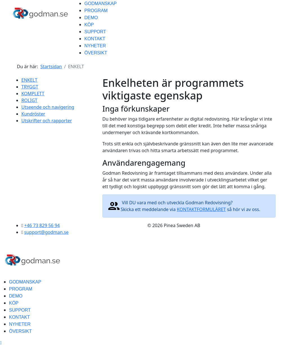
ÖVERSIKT (95, 52)
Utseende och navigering (47, 107)
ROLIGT (29, 100)
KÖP (89, 24)
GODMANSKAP (100, 3)
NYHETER (95, 45)
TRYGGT (29, 87)
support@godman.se (46, 232)
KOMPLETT (32, 93)
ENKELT (29, 80)
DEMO (91, 17)
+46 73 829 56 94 (42, 225)
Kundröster (33, 114)
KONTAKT (94, 38)
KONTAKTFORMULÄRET (201, 209)
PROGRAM (96, 10)
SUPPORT (95, 31)
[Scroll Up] (1, 343)
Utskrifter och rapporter (46, 120)
